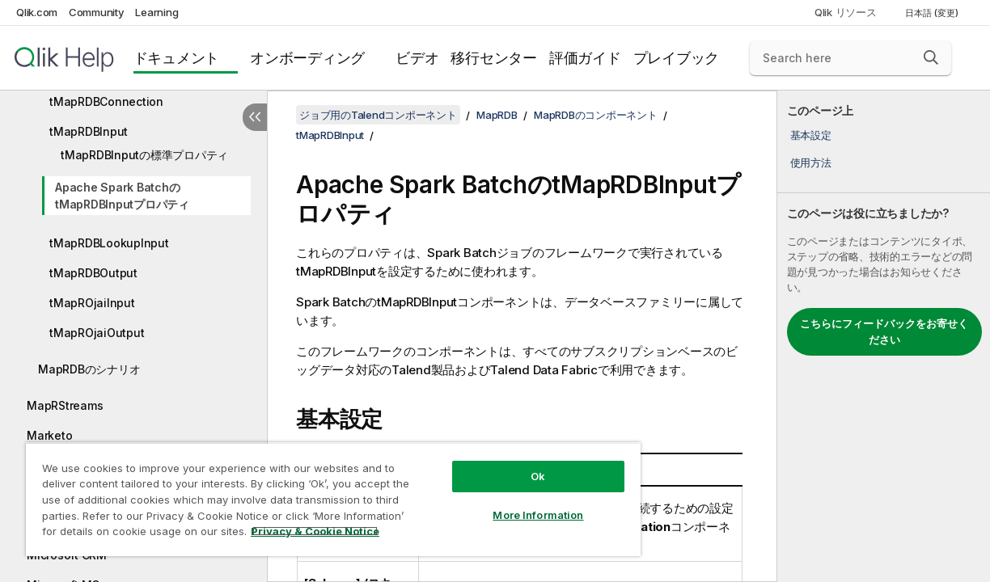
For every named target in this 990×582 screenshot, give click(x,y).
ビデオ (417, 57)
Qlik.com (36, 12)
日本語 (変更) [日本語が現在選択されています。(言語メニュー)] (933, 13)
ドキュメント (176, 57)
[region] (313, 493)
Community (97, 12)
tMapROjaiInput (92, 303)
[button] (931, 57)
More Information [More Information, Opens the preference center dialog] (504, 502)
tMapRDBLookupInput (109, 243)
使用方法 (810, 162)
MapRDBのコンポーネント (596, 114)
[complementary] (883, 336)
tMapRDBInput (88, 131)
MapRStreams (65, 405)
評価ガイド (585, 57)
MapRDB (497, 114)
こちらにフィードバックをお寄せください (884, 331)
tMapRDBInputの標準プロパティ (144, 155)
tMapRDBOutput (93, 273)
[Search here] (850, 58)
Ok (504, 464)
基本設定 (810, 135)
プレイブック (676, 57)
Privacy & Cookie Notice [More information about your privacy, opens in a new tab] (136, 534)
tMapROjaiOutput (96, 333)
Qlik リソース (845, 12)
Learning (156, 12)
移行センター (494, 57)
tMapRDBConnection (106, 101)
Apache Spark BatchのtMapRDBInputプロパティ (122, 195)
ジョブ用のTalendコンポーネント (378, 114)
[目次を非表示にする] (255, 117)
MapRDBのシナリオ (89, 369)
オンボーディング (307, 57)
